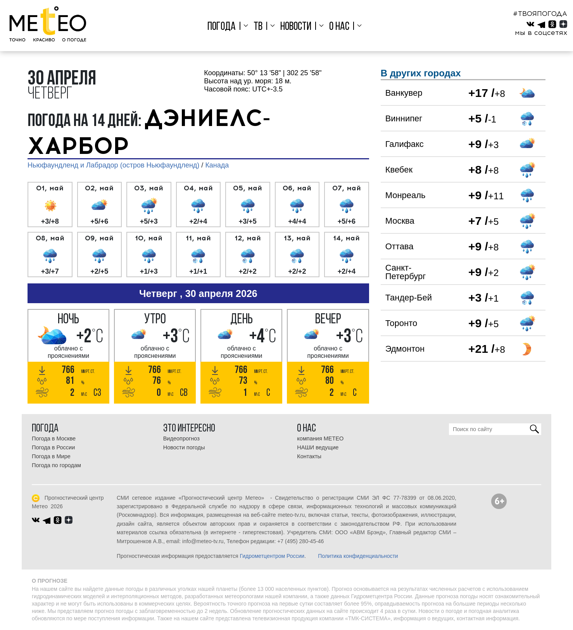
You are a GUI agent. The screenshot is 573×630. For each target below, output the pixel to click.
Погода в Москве (54, 438)
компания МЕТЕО (320, 438)
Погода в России (53, 447)
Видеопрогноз (181, 438)
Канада (217, 165)
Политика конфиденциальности (358, 556)
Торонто (401, 323)
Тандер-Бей (408, 297)
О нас (338, 27)
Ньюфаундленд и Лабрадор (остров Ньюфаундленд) (113, 165)
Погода (223, 27)
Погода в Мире (51, 456)
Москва (399, 221)
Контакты (309, 456)
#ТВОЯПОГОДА (540, 13)
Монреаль (405, 195)
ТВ (258, 27)
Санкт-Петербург (405, 272)
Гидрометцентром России (272, 556)
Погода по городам (56, 465)
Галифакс (404, 144)
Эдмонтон (405, 349)
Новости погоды (184, 447)
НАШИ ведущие (317, 447)
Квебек (398, 169)
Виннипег (404, 118)
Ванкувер (404, 93)
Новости (295, 27)
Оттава (399, 246)
